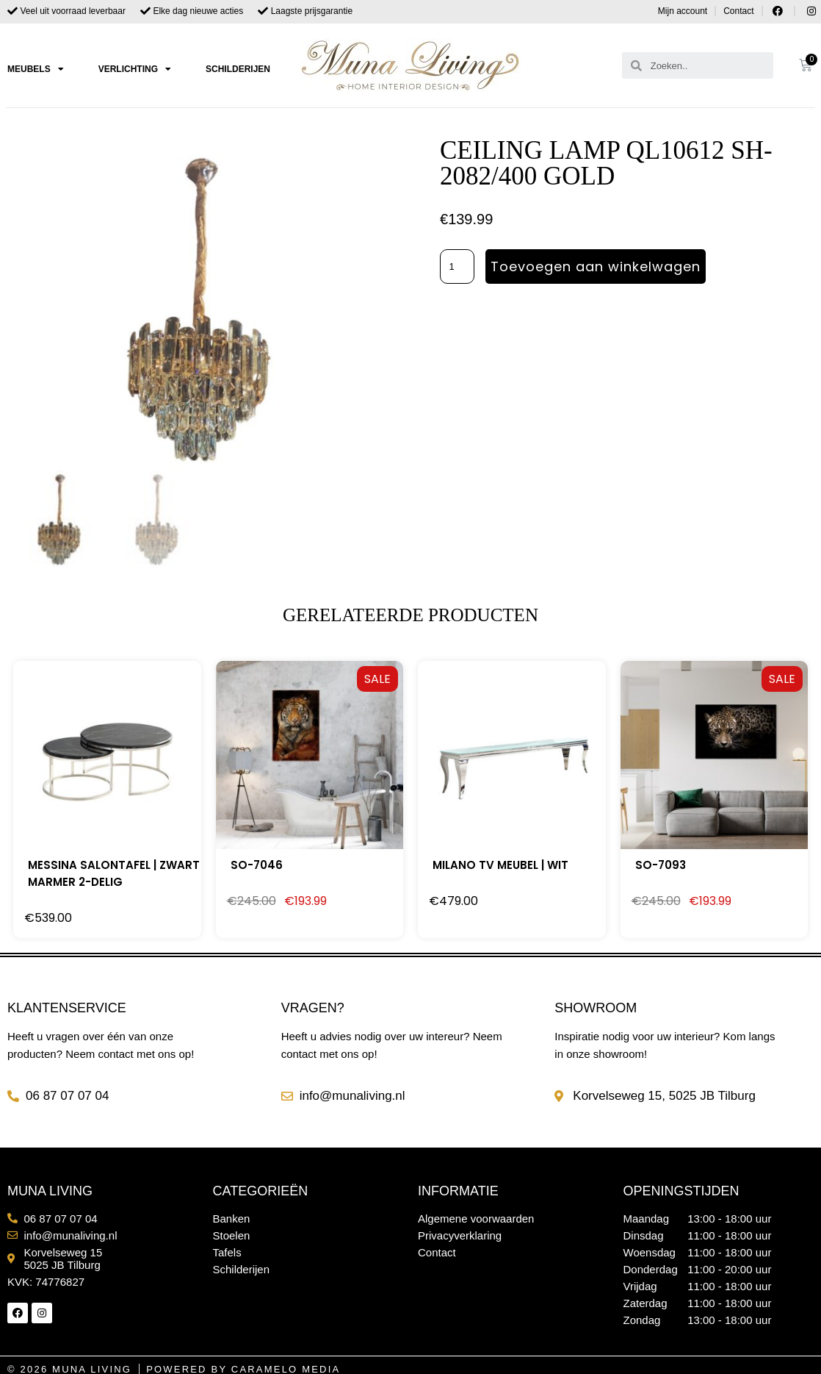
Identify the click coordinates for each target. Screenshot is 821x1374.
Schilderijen (238, 69)
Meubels (35, 69)
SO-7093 (660, 865)
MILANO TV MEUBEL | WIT (500, 865)
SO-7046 (257, 865)
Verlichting (134, 69)
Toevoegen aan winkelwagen (596, 266)
